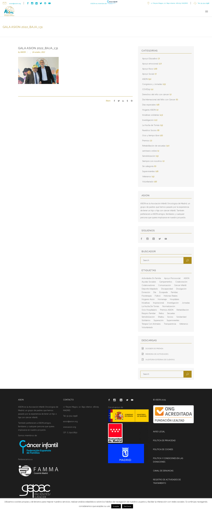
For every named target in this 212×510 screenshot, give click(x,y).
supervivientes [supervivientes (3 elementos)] (173, 320)
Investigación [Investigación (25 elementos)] (173, 303)
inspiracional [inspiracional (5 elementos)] (158, 303)
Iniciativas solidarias (150, 115)
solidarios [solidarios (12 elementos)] (146, 320)
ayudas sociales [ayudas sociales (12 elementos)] (149, 282)
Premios (145, 141)
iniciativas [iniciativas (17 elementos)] (146, 303)
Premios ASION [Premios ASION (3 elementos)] (166, 310)
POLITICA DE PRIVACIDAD (164, 440)
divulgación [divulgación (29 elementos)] (181, 289)
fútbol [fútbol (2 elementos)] (157, 296)
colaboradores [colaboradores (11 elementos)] (148, 285)
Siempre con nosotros (152, 161)
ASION (23, 52)
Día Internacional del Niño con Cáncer (158, 100)
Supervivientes (148, 171)
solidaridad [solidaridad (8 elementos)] (181, 317)
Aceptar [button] (116, 506)
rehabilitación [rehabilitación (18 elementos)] (183, 310)
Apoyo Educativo (149, 58)
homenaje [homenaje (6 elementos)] (162, 299)
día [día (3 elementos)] (154, 292)
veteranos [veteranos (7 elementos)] (183, 324)
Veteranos (146, 176)
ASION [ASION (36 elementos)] (186, 278)
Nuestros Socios (149, 130)
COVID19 (146, 89)
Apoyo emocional (150, 64)
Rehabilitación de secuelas (153, 146)
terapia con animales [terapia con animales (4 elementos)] (151, 324)
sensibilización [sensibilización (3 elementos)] (148, 317)
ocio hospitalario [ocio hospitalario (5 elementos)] (149, 310)
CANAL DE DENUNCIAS (163, 471)
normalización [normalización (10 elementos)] (168, 306)
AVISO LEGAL (159, 432)
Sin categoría (147, 166)
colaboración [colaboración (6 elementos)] (181, 282)
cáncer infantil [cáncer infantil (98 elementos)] (180, 285)
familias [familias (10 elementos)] (174, 292)
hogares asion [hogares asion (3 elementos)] (148, 299)
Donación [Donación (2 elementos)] (146, 292)
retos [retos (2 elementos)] (161, 313)
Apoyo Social (148, 74)
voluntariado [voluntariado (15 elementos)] (147, 327)
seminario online (149, 151)
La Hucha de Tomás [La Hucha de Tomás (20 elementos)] (150, 306)
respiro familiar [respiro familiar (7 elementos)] (149, 313)
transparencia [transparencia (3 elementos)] (170, 324)
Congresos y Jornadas (152, 84)
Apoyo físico (147, 69)
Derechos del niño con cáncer (155, 94)
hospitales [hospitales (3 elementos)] (174, 299)
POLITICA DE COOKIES (163, 449)
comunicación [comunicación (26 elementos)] (164, 285)
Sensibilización (148, 156)
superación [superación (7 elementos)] (158, 320)
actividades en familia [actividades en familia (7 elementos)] (151, 278)
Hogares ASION (149, 110)
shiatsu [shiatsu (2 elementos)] (161, 317)
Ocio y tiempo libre (150, 135)
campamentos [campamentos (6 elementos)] (165, 282)
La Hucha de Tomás (151, 125)
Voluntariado (147, 182)
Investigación (148, 120)
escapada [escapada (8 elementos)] (163, 292)
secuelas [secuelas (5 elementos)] (171, 313)
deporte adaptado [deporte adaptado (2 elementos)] (150, 289)
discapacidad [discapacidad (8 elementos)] (167, 289)
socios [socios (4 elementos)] (170, 317)
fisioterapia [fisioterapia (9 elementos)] (147, 296)
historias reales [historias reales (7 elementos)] (171, 296)
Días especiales (149, 105)
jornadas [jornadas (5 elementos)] (186, 303)
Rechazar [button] (127, 506)
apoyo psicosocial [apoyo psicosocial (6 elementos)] (172, 278)
